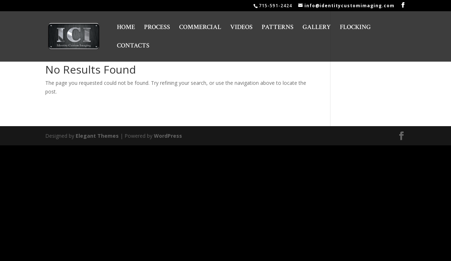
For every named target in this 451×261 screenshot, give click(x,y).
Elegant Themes (97, 135)
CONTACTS (133, 46)
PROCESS (157, 28)
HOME (126, 28)
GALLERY (317, 28)
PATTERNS (278, 28)
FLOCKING (355, 28)
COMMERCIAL (200, 28)
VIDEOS (241, 28)
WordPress (168, 135)
